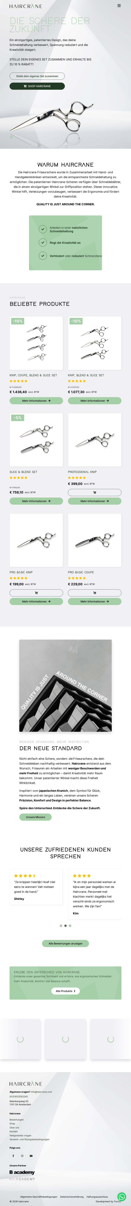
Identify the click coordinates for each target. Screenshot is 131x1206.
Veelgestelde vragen (20, 1135)
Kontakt (14, 1131)
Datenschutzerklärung (72, 1196)
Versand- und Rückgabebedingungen (29, 1139)
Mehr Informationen (36, 400)
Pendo (117, 1201)
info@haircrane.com (41, 1091)
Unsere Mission (35, 817)
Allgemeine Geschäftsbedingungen (38, 1196)
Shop (12, 1123)
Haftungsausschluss (97, 1196)
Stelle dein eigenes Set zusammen (37, 76)
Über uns (14, 1127)
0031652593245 (19, 1096)
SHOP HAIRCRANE (37, 86)
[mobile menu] (119, 5)
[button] (61, 926)
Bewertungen (17, 1119)
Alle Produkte (64, 991)
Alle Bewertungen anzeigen (66, 943)
